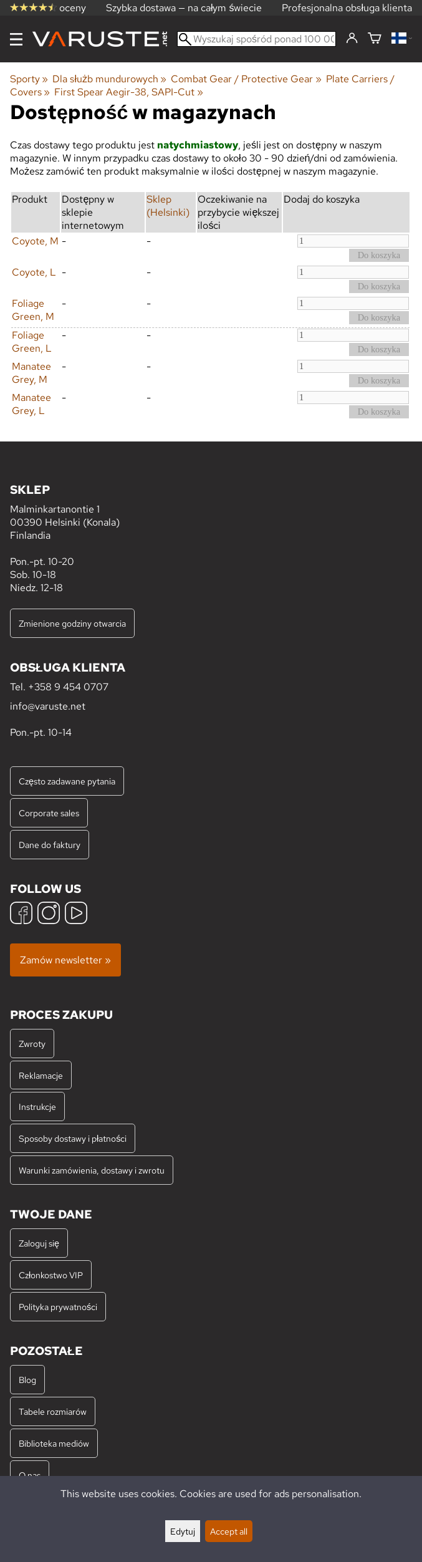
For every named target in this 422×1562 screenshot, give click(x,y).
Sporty (29, 78)
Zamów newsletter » (65, 960)
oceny (48, 7)
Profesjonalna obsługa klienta (347, 7)
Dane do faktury (49, 845)
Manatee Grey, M (31, 373)
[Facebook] (21, 914)
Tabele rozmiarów (53, 1411)
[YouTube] (76, 914)
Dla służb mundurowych (109, 78)
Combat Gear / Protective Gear (246, 78)
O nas (30, 1475)
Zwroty (32, 1043)
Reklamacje (41, 1075)
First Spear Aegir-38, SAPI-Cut (128, 92)
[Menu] (16, 39)
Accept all (228, 1531)
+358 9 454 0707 (68, 686)
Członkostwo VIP (51, 1275)
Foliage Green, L (32, 342)
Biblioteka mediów (54, 1443)
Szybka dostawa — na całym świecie (184, 7)
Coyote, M (35, 241)
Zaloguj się (39, 1243)
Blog (27, 1380)
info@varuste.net (47, 706)
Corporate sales (49, 813)
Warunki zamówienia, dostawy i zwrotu (92, 1170)
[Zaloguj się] (352, 38)
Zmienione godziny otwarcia (72, 623)
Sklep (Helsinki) (167, 206)
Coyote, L (34, 272)
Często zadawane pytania (67, 781)
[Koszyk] (374, 39)
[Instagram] (48, 914)
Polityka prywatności (58, 1307)
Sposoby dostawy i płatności (73, 1138)
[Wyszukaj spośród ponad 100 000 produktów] (256, 39)
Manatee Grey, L (31, 404)
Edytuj (182, 1531)
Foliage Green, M (33, 310)
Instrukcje (37, 1106)
